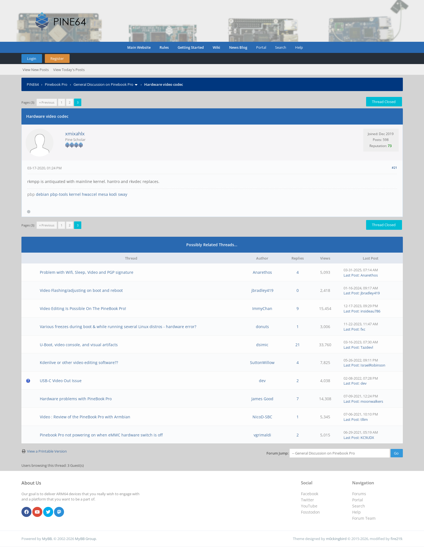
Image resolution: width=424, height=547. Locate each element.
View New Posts (36, 69)
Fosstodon (310, 512)
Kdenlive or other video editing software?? (79, 362)
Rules (164, 47)
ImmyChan (262, 308)
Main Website (139, 47)
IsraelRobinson (373, 365)
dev (262, 380)
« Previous (46, 102)
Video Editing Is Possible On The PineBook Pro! (83, 308)
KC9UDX (367, 437)
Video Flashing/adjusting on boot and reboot (81, 290)
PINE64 (33, 84)
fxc (363, 329)
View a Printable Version (47, 451)
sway (122, 194)
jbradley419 (262, 290)
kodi (113, 194)
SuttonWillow (262, 362)
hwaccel (89, 194)
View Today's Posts (69, 69)
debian (42, 194)
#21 (394, 167)
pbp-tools (59, 194)
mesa (103, 194)
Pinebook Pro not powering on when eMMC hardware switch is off (101, 435)
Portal (261, 47)
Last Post (351, 275)
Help (299, 47)
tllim (364, 419)
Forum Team (364, 518)
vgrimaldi (262, 435)
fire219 (396, 538)
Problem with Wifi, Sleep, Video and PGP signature (86, 272)
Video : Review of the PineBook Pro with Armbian (85, 416)
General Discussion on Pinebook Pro (103, 84)
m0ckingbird (336, 538)
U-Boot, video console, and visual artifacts (79, 344)
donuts (262, 326)
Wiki (216, 47)
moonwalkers (372, 401)
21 (297, 344)
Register (57, 58)
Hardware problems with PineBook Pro (76, 398)
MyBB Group (85, 538)
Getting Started (191, 47)
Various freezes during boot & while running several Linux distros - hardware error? (118, 326)
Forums (359, 493)
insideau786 (370, 311)
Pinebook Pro (56, 84)
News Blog (238, 47)
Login (31, 58)
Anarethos (262, 272)
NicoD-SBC (262, 416)
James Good (262, 398)
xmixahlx (75, 133)
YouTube (309, 506)
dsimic (262, 344)
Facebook (309, 493)
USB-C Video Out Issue (61, 380)
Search (280, 47)
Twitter (307, 499)
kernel (75, 194)
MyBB (47, 538)
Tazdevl (367, 347)
